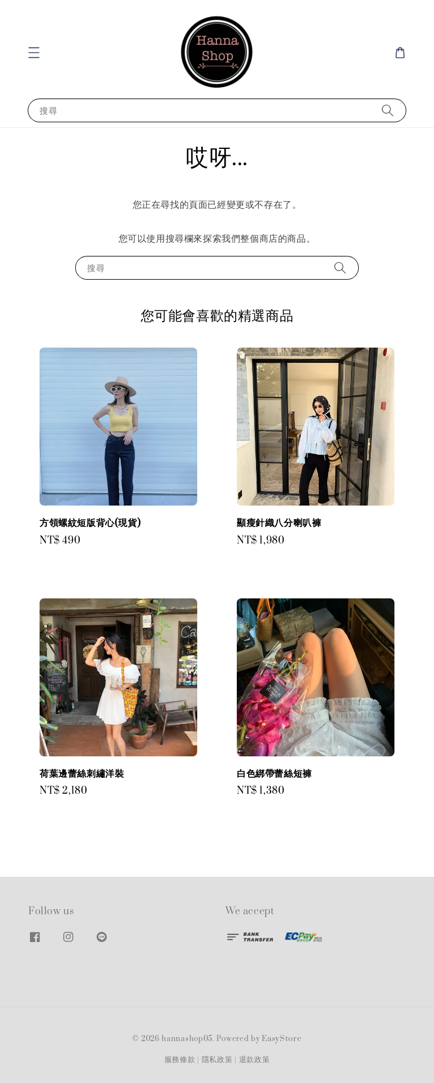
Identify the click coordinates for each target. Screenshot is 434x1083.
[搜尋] (388, 110)
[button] (33, 52)
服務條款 (180, 1060)
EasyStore (281, 1039)
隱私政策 (217, 1060)
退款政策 (254, 1060)
